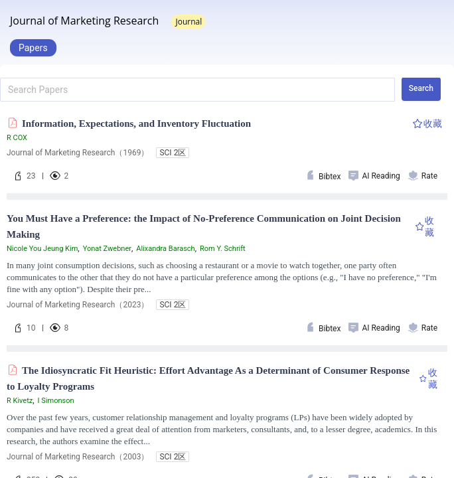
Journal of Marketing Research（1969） (78, 152)
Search (421, 88)
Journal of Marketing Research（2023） (78, 304)
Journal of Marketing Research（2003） (78, 456)
